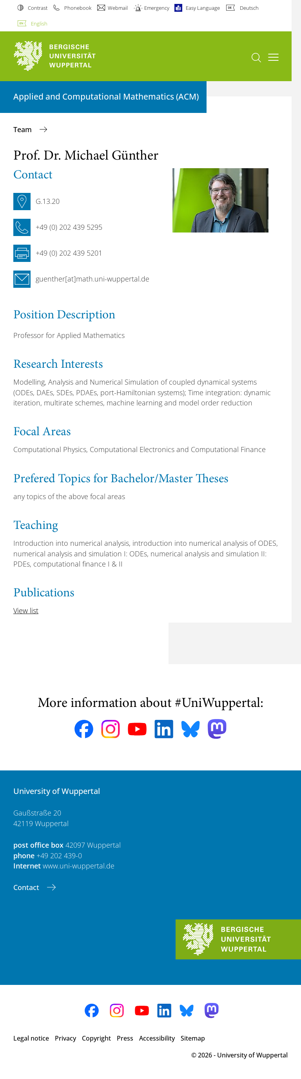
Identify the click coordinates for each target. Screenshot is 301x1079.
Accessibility (157, 1038)
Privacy (65, 1038)
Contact (27, 887)
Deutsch (249, 7)
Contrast (37, 7)
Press (125, 1038)
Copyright (96, 1038)
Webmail (118, 7)
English (39, 23)
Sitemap (193, 1038)
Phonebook (77, 7)
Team (23, 129)
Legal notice (31, 1038)
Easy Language (203, 7)
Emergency (156, 7)
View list (25, 610)
